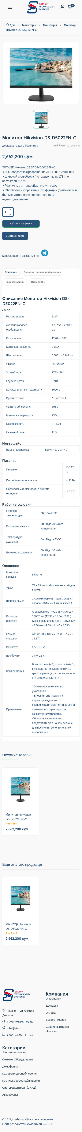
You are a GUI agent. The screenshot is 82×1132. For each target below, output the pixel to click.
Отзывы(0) (38, 281)
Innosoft (48, 1124)
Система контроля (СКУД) (19, 1087)
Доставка (52, 1005)
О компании (53, 998)
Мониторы (29, 25)
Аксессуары (10, 1094)
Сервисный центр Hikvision (57, 1029)
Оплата (51, 1012)
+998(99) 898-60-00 (20, 1021)
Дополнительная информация (42, 271)
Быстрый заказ (15, 235)
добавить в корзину (21, 223)
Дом (10, 25)
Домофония (10, 1066)
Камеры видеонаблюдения (20, 1073)
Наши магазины (14, 281)
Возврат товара (56, 1019)
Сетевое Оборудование (17, 1059)
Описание (11, 271)
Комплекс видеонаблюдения (21, 1080)
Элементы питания (14, 1052)
